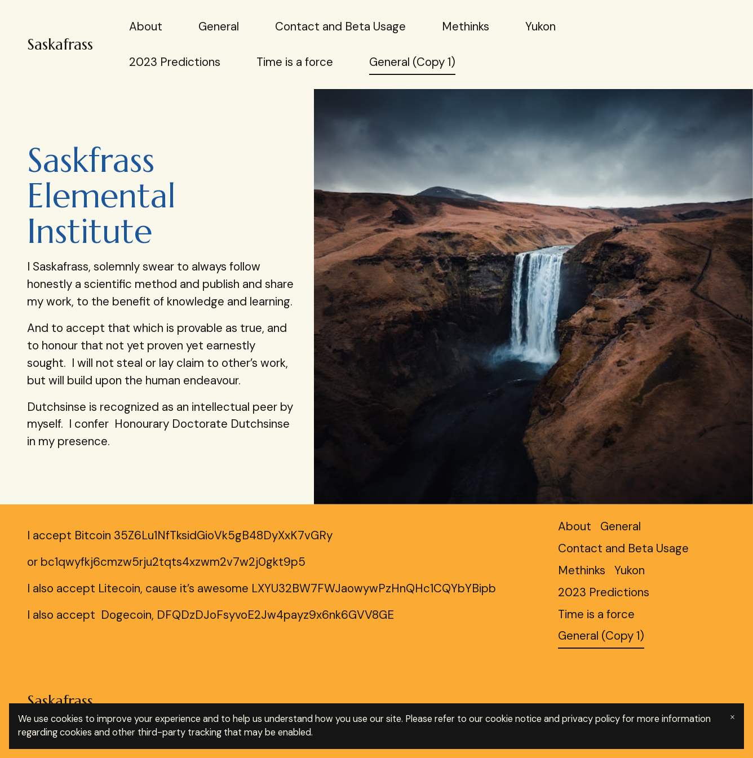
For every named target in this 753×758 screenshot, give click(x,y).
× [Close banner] (732, 717)
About (145, 26)
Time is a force (294, 62)
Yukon (540, 26)
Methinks (465, 26)
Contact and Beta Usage (340, 26)
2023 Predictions (174, 62)
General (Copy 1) (412, 62)
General (218, 26)
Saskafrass (60, 44)
